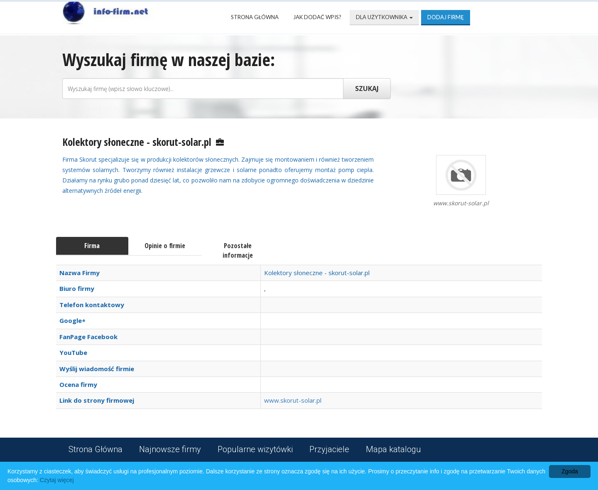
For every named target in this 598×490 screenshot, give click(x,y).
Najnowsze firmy (170, 449)
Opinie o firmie (165, 245)
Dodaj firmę (445, 17)
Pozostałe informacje (238, 250)
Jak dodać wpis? (317, 17)
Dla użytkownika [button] (384, 17)
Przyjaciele (329, 449)
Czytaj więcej (57, 480)
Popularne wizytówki (255, 449)
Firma (92, 245)
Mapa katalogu (393, 449)
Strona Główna (255, 17)
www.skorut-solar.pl (292, 400)
